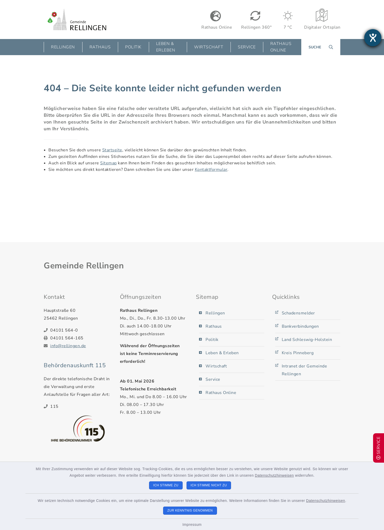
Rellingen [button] (63, 47)
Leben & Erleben (222, 353)
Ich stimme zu (165, 485)
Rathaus (214, 326)
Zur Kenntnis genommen (190, 510)
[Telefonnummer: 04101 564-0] (81, 330)
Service (213, 379)
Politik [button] (133, 47)
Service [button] (247, 47)
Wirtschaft (216, 366)
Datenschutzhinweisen (274, 475)
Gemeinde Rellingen (84, 265)
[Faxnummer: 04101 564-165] (81, 338)
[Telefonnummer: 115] (81, 406)
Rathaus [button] (100, 47)
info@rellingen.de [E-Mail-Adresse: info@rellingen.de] (68, 346)
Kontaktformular (211, 169)
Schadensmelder (298, 313)
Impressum (192, 524)
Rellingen (215, 313)
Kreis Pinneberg (298, 353)
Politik (212, 339)
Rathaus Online (281, 47)
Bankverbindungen (300, 326)
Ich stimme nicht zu (209, 485)
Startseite (112, 150)
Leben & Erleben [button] (165, 47)
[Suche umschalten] (320, 47)
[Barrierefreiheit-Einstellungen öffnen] (372, 37)
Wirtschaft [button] (208, 47)
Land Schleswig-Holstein (307, 339)
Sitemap (108, 163)
